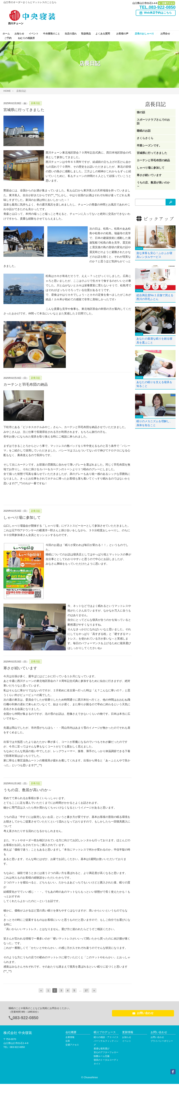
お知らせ (19, 33)
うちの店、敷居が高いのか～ (27, 790)
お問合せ (165, 33)
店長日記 (21, 90)
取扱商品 (86, 33)
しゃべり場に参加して (22, 517)
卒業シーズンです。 (149, 145)
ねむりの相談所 (26, 38)
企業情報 (69, 1037)
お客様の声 (122, 33)
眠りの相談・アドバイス (106, 1037)
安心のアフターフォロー (106, 1052)
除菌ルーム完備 (101, 1056)
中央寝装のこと (52, 33)
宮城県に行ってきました (23, 110)
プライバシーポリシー (162, 1041)
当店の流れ (71, 33)
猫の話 (141, 112)
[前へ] (41, 990)
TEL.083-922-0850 (157, 7)
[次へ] (94, 990)
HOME (7, 90)
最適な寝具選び (101, 1048)
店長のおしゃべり (145, 33)
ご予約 (8, 38)
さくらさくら (145, 138)
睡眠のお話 (144, 130)
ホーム (7, 33)
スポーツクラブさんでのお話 (153, 121)
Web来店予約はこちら (158, 12)
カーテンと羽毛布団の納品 (25, 384)
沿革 (67, 1041)
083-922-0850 (25, 1017)
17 (86, 990)
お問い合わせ (143, 1013)
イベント (34, 33)
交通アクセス (166, 3)
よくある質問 (103, 33)
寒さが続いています (20, 668)
